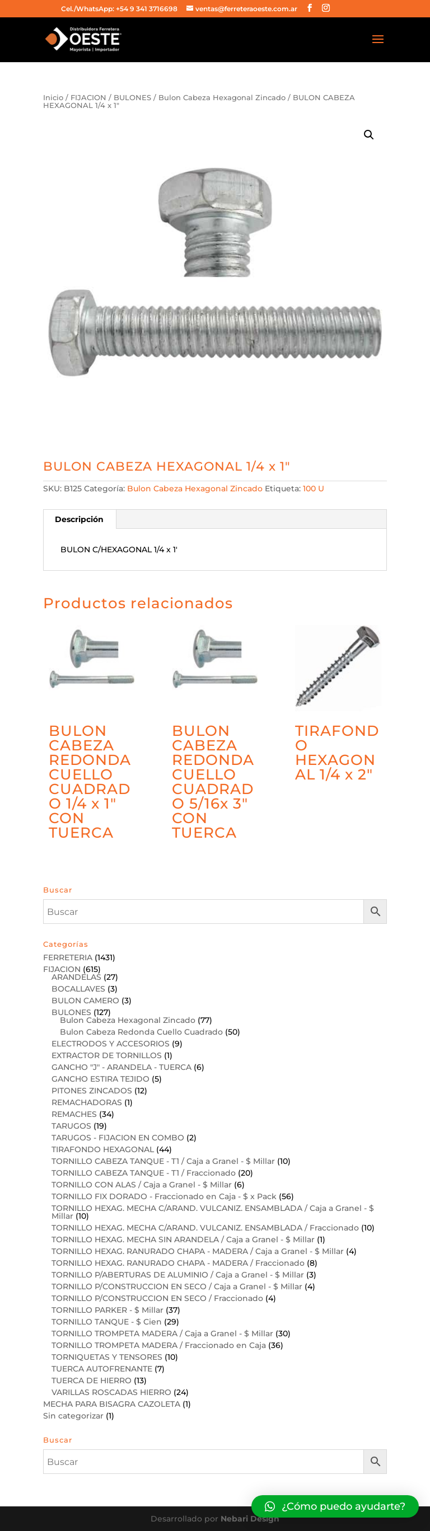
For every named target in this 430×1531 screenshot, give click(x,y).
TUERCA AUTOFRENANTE (102, 1369)
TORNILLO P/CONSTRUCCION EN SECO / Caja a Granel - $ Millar (177, 1286)
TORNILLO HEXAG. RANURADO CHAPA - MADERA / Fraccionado (178, 1263)
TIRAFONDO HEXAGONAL (103, 1149)
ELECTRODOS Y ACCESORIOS (111, 1044)
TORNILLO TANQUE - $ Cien (107, 1322)
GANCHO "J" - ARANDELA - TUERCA (121, 1067)
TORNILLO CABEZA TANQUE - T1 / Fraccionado (144, 1173)
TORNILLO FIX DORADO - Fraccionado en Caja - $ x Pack (164, 1196)
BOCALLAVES (78, 989)
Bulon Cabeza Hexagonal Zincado (222, 97)
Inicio (53, 97)
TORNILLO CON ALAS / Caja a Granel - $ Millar (142, 1185)
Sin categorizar (73, 1416)
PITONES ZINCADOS (92, 1091)
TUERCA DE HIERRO (92, 1380)
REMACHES (74, 1114)
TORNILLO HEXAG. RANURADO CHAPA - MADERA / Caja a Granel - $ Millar (198, 1251)
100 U (313, 488)
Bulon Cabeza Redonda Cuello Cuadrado (141, 1032)
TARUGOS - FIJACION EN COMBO (118, 1138)
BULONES (132, 97)
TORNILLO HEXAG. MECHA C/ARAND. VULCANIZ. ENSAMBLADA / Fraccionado (205, 1228)
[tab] (79, 519)
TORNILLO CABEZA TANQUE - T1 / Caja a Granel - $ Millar (163, 1161)
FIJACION (88, 97)
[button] (335, 1506)
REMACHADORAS (87, 1102)
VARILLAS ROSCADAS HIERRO (111, 1392)
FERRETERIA (67, 957)
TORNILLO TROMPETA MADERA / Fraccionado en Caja (159, 1345)
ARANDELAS (76, 977)
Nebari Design (250, 1519)
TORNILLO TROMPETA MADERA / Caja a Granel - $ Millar (162, 1333)
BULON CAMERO (85, 1000)
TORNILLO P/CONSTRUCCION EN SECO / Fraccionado (157, 1298)
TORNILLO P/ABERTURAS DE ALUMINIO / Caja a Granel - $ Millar (178, 1275)
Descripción (79, 519)
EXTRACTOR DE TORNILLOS (107, 1055)
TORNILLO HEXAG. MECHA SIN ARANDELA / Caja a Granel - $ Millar (183, 1239)
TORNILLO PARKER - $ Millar (107, 1310)
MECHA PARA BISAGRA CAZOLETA (111, 1404)
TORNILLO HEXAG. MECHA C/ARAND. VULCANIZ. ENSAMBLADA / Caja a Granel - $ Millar (213, 1212)
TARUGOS (71, 1126)
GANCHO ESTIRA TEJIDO (100, 1079)
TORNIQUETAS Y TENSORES (107, 1357)
